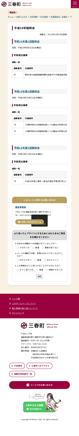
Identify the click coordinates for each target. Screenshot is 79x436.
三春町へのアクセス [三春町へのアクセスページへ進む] (39, 378)
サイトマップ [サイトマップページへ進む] (16, 325)
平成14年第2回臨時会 (27, 91)
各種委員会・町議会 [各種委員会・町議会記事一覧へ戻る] (59, 16)
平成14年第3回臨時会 (27, 154)
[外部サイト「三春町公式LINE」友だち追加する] (39, 415)
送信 (39, 288)
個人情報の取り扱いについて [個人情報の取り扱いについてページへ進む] (23, 320)
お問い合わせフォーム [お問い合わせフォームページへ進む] (29, 234)
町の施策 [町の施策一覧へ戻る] (44, 16)
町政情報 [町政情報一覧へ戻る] (34, 16)
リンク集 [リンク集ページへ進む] (14, 311)
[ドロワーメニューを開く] (75, 4)
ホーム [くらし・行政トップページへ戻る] (10, 16)
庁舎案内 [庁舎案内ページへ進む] (16, 378)
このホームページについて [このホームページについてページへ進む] (22, 315)
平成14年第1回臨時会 (27, 41)
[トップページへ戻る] (16, 5)
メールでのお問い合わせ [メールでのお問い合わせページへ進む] (39, 397)
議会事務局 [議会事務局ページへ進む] (20, 219)
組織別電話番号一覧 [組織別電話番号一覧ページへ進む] (21, 386)
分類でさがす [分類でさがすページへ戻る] (21, 16)
